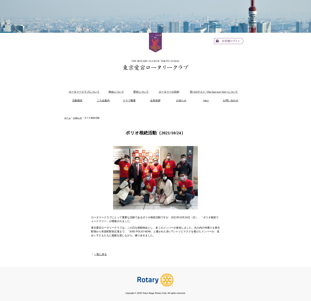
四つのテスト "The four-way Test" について (214, 91)
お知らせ (181, 100)
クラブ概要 (129, 100)
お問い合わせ (230, 100)
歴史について (141, 91)
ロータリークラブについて (84, 91)
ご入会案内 (103, 100)
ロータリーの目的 (169, 91)
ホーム (67, 118)
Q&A (206, 100)
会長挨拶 (155, 100)
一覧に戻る (99, 254)
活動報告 (77, 100)
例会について (116, 91)
